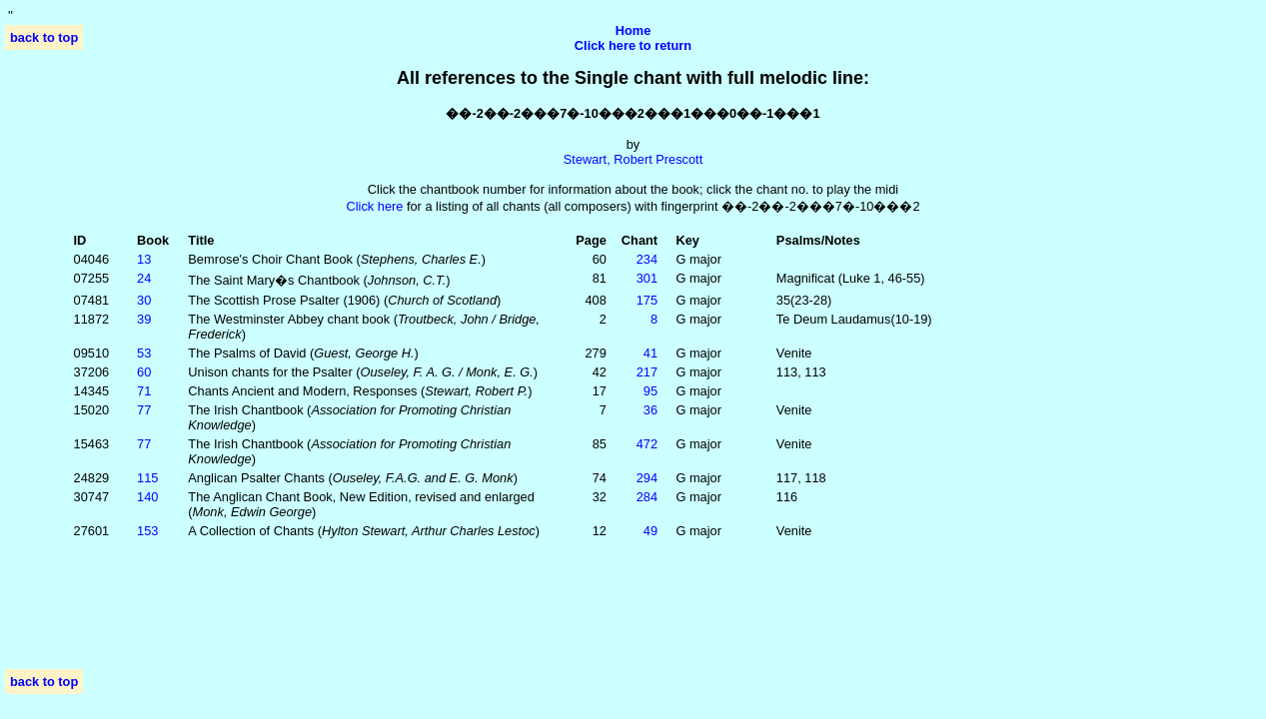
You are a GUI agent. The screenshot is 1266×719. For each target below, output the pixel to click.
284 (646, 496)
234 (646, 259)
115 (147, 477)
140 (147, 496)
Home (633, 30)
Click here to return (633, 45)
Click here (374, 206)
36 (650, 409)
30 (144, 300)
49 (650, 530)
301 (646, 278)
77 (144, 409)
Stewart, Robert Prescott (633, 159)
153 (147, 530)
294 (646, 477)
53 (144, 353)
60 (144, 371)
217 (646, 371)
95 (650, 390)
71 (144, 390)
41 (650, 353)
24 (144, 278)
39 (144, 319)
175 (646, 300)
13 (144, 259)
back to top (44, 37)
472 (646, 443)
